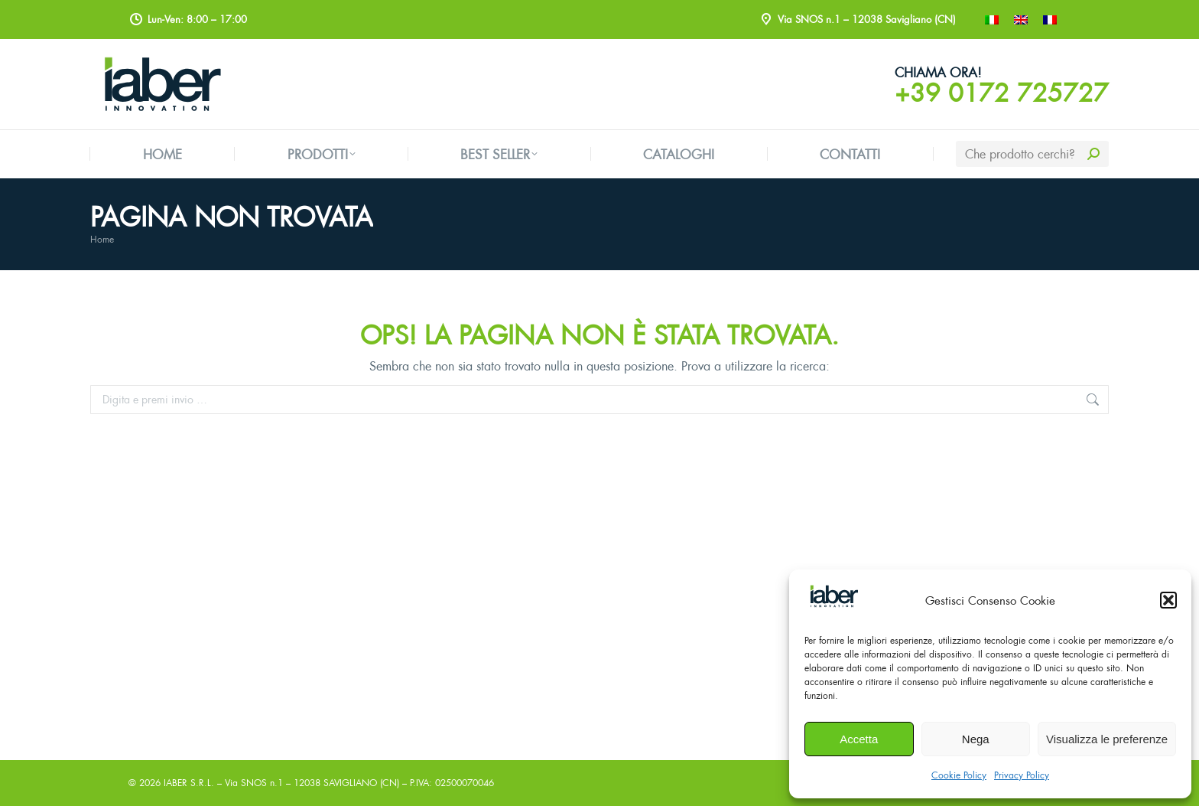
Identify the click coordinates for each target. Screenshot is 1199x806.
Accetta (859, 739)
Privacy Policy (1021, 775)
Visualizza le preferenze (1107, 739)
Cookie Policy (958, 775)
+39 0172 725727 (1002, 92)
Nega (975, 739)
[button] (1168, 600)
